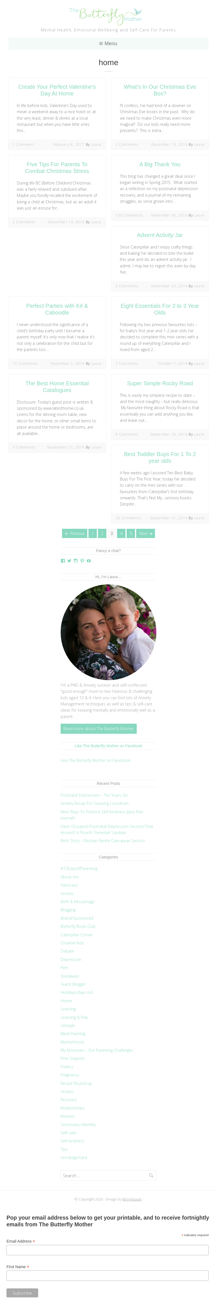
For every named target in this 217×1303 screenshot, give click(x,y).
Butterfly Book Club (78, 926)
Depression (71, 959)
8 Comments (127, 434)
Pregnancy (70, 1075)
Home (66, 1000)
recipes (67, 1091)
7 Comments (127, 363)
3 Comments (24, 447)
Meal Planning (73, 1033)
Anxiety (67, 893)
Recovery (69, 1099)
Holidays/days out (77, 992)
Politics (67, 1066)
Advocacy (69, 885)
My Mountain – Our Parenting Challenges (97, 1050)
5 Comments (127, 286)
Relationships (73, 1108)
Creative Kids (72, 943)
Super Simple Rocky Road (160, 383)
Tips (64, 1149)
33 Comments (128, 518)
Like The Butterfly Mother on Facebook (108, 746)
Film (64, 967)
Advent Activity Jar (160, 235)
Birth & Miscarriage (78, 901)
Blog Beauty (132, 1199)
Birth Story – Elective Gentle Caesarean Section (103, 840)
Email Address (20, 1241)
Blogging (68, 909)
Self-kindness (72, 1140)
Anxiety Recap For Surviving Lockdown (95, 803)
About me (70, 877)
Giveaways (70, 976)
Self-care (68, 1132)
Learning (68, 1009)
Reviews (68, 1116)
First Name (17, 1267)
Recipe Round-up (76, 1083)
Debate (67, 951)
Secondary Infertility (78, 1124)
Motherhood (72, 1042)
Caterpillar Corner (77, 934)
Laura (97, 144)
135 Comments (129, 215)
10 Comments (25, 363)
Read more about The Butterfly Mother (98, 728)
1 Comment (23, 144)
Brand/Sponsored (77, 918)
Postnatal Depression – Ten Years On (94, 795)
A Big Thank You (160, 164)
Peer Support (73, 1058)
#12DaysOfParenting (79, 868)
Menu (110, 43)
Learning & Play (74, 1017)
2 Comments (127, 144)
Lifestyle (68, 1025)
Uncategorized (74, 1157)
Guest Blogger (73, 984)
